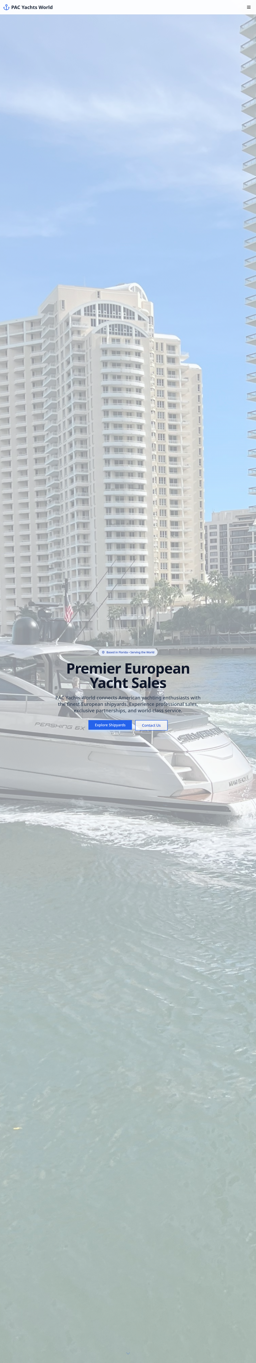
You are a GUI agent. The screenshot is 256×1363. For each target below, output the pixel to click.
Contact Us (151, 725)
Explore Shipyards (110, 724)
